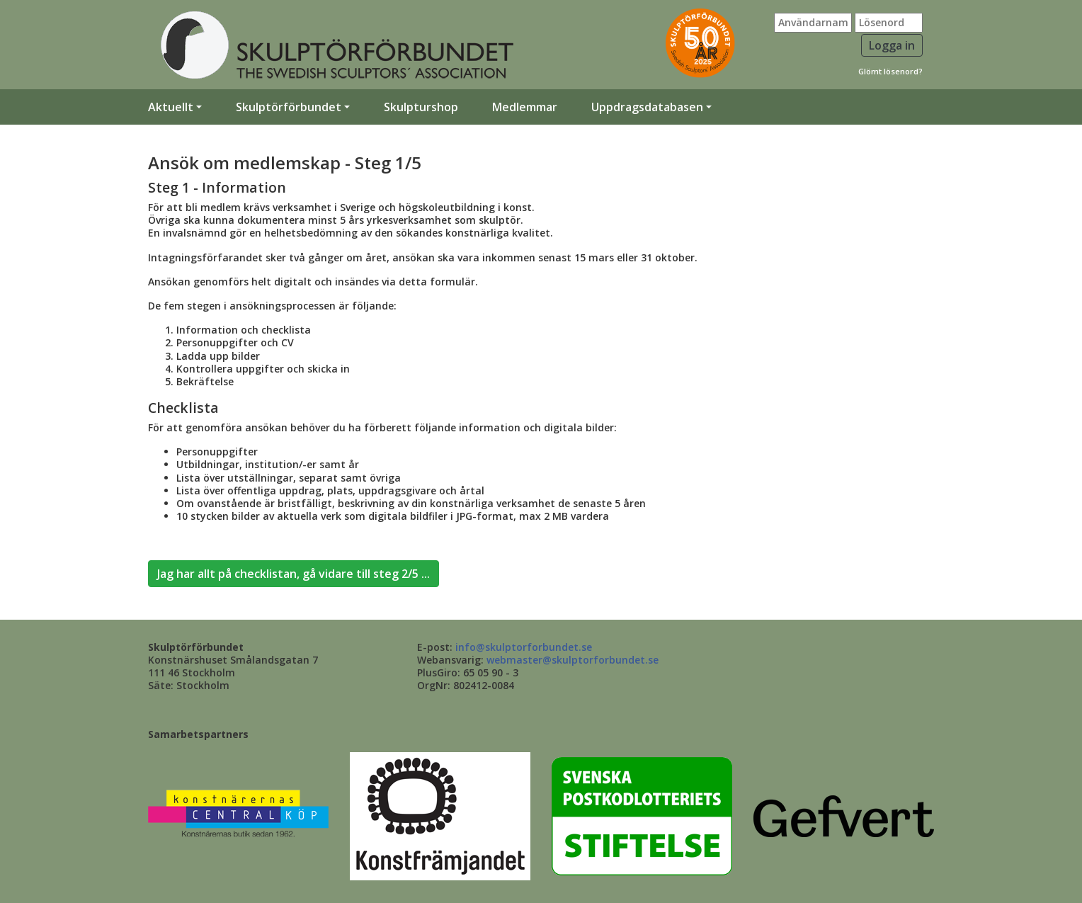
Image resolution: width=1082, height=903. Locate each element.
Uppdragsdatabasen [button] (647, 107)
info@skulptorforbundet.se (523, 647)
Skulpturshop (421, 107)
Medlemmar (524, 107)
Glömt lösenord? (890, 71)
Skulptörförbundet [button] (288, 107)
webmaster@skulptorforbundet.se (572, 659)
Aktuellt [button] (170, 107)
